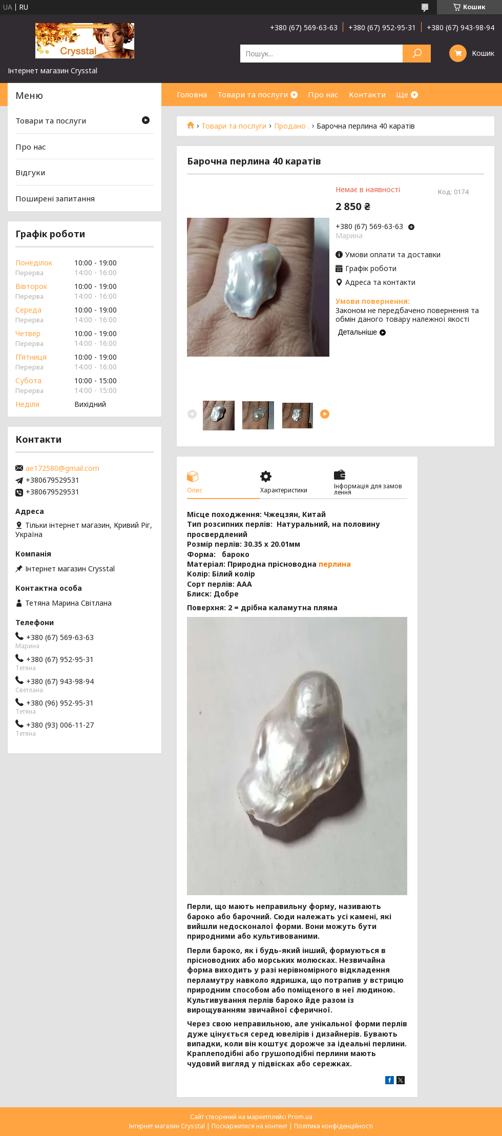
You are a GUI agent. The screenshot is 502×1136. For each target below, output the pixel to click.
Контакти (367, 94)
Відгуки (30, 172)
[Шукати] (417, 54)
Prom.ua (300, 1116)
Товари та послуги (252, 94)
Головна (192, 94)
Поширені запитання (55, 198)
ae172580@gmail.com (62, 468)
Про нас (323, 94)
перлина (335, 564)
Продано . (291, 126)
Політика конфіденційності (333, 1126)
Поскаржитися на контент (249, 1126)
